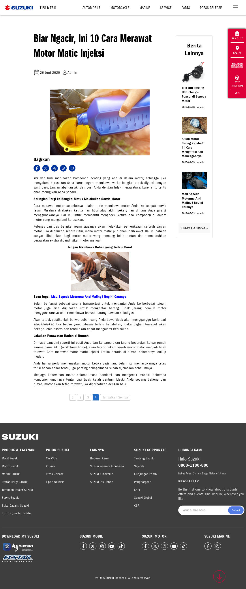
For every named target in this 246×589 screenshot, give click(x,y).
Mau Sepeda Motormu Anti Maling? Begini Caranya (88, 297)
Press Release (211, 8)
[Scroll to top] (219, 576)
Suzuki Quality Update (16, 513)
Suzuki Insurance (101, 482)
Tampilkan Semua (115, 397)
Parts (186, 8)
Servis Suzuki (10, 498)
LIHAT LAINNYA (194, 228)
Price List (237, 35)
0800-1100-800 (193, 465)
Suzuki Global (143, 498)
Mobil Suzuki (10, 458)
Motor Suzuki (10, 466)
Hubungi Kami (99, 458)
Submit (236, 510)
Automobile (92, 8)
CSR (136, 506)
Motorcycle (120, 8)
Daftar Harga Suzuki (15, 482)
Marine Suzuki (11, 474)
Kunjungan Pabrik (145, 474)
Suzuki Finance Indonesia (107, 466)
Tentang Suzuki (144, 458)
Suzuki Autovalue (101, 474)
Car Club (51, 458)
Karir (137, 490)
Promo (50, 466)
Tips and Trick (55, 482)
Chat (237, 92)
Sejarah (139, 466)
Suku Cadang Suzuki (15, 506)
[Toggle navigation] (235, 7)
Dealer (237, 50)
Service (166, 8)
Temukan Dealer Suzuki (17, 490)
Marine (144, 8)
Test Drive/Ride (237, 81)
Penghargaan (142, 482)
